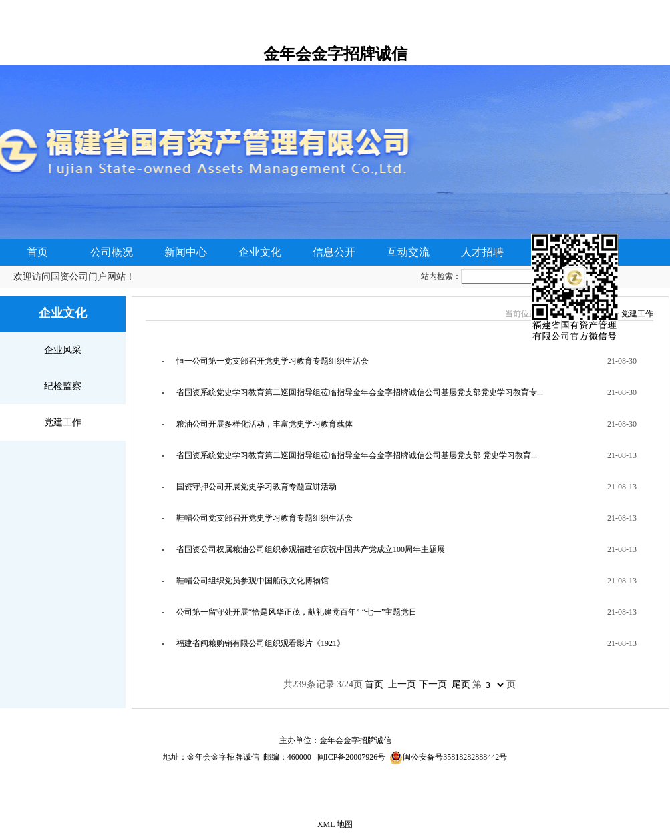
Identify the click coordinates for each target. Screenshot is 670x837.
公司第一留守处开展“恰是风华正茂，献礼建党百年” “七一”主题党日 (296, 612)
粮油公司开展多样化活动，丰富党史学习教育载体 (264, 424)
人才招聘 (482, 252)
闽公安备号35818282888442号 (455, 757)
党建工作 (62, 422)
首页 (37, 252)
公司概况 (111, 252)
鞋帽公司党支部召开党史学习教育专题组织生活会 (264, 518)
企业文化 (259, 252)
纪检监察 (62, 386)
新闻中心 (185, 252)
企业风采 (62, 350)
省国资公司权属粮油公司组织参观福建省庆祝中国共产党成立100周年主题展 (310, 549)
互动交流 (408, 252)
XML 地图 (335, 824)
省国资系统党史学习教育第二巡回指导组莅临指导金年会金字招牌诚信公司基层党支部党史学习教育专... (359, 392)
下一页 (433, 684)
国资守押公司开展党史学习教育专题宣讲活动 (256, 486)
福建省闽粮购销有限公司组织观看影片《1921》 (260, 643)
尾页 (461, 684)
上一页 (402, 684)
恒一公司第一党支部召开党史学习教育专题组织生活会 (272, 361)
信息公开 (334, 252)
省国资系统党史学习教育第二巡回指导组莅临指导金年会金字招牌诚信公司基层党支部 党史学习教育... (356, 455)
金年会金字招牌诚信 (335, 54)
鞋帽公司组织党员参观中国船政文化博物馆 (252, 580)
